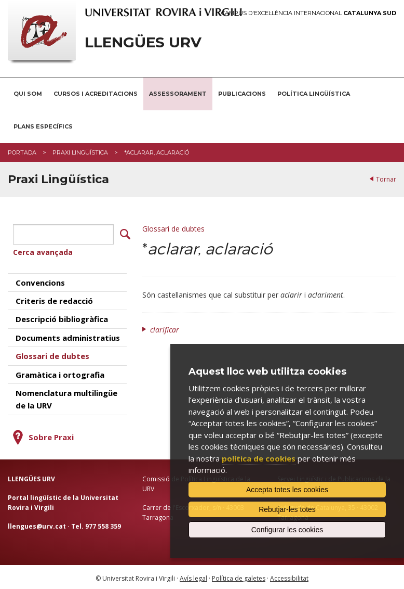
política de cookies (258, 458)
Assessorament (178, 93)
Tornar (386, 179)
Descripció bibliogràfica (62, 317)
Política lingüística (313, 93)
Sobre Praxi (51, 434)
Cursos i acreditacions (95, 93)
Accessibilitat (289, 575)
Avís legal (193, 575)
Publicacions (242, 93)
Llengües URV (143, 42)
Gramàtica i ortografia (60, 372)
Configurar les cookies (287, 530)
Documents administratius (68, 335)
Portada (22, 152)
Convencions (40, 280)
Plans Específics (43, 126)
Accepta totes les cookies (287, 489)
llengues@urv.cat (37, 524)
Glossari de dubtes (173, 229)
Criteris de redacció (54, 298)
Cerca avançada (43, 250)
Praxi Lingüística (80, 152)
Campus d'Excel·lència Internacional (308, 13)
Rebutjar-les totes (287, 509)
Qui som (28, 93)
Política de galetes (238, 575)
